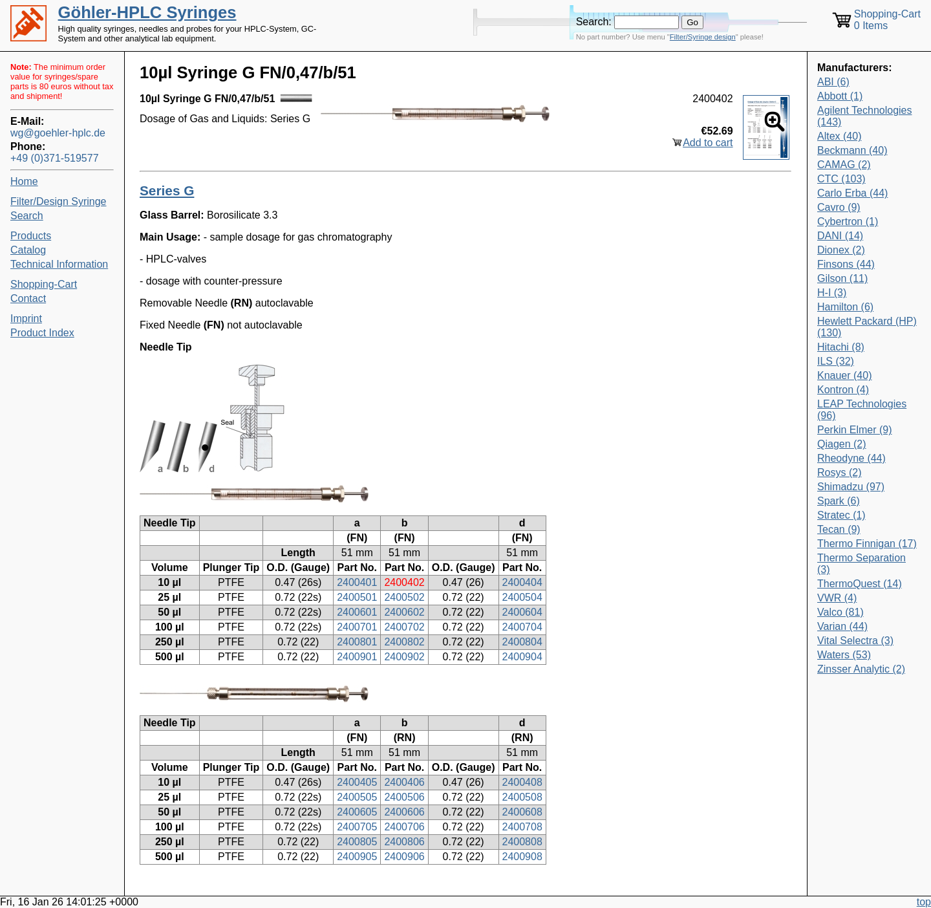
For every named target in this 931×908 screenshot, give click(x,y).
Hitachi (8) (840, 346)
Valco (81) (840, 612)
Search (26, 215)
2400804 (522, 641)
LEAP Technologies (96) (861, 409)
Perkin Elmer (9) (854, 429)
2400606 (404, 811)
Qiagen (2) (841, 443)
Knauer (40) (844, 375)
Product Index (42, 332)
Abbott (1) (839, 96)
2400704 (522, 627)
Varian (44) (842, 626)
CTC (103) (841, 178)
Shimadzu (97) (850, 486)
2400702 (404, 627)
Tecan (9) (839, 529)
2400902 (404, 656)
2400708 (522, 826)
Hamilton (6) (845, 306)
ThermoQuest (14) (859, 583)
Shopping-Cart (43, 284)
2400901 (357, 656)
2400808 (522, 841)
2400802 (404, 641)
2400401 (357, 582)
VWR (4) (837, 597)
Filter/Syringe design (703, 37)
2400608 (522, 811)
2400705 (357, 826)
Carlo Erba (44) (852, 193)
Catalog (28, 249)
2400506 (404, 797)
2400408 (522, 782)
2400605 (357, 811)
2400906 (404, 856)
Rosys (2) (839, 472)
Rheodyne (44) (851, 458)
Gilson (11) (842, 278)
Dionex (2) (841, 249)
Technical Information (59, 264)
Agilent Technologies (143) (864, 116)
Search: (594, 21)
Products (30, 235)
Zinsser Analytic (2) (861, 669)
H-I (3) (831, 292)
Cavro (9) (839, 207)
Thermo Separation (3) (861, 563)
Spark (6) (838, 500)
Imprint (26, 318)
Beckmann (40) (852, 150)
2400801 (357, 641)
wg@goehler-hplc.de (57, 132)
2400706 (404, 826)
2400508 (522, 797)
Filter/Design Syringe (58, 201)
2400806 (404, 841)
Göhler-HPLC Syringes (147, 12)
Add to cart (708, 142)
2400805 (357, 841)
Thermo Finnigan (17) (867, 543)
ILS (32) (835, 361)
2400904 (522, 656)
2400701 (357, 627)
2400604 (522, 612)
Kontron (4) (843, 389)
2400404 (522, 582)
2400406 (404, 782)
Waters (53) (844, 654)
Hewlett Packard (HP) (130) (867, 327)
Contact (28, 298)
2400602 (404, 612)
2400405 (357, 782)
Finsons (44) (846, 264)
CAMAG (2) (844, 164)
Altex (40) (839, 136)
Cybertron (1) (847, 221)
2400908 (522, 856)
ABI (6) (833, 81)
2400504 (522, 597)
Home (24, 181)
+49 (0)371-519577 (54, 158)
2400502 (404, 597)
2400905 (357, 856)
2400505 (357, 797)
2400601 (357, 612)
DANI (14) (840, 235)
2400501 (357, 597)
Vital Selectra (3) (855, 640)
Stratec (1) (841, 515)
